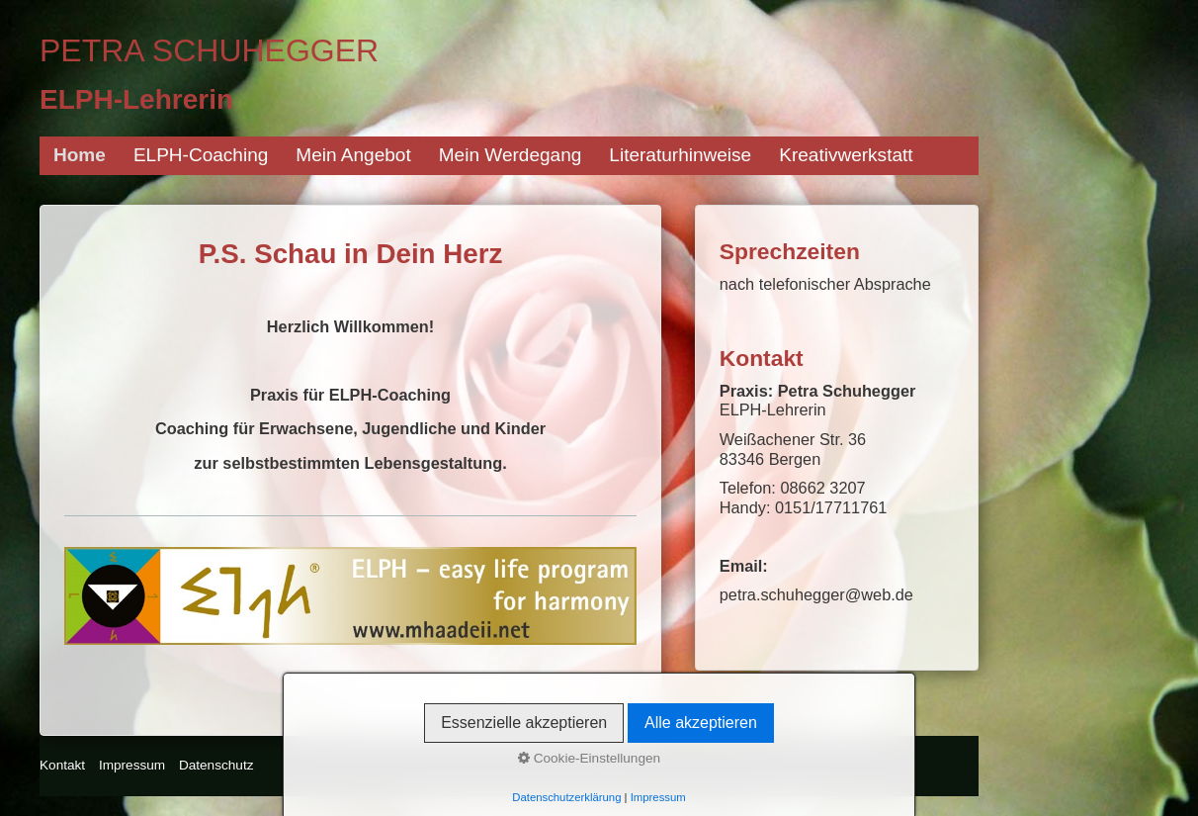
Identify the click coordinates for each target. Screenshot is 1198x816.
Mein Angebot (353, 154)
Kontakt (62, 765)
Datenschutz (216, 765)
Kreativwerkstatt (845, 154)
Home (79, 154)
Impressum (132, 765)
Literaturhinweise (680, 154)
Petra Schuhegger (209, 50)
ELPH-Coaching (200, 154)
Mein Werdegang (510, 154)
